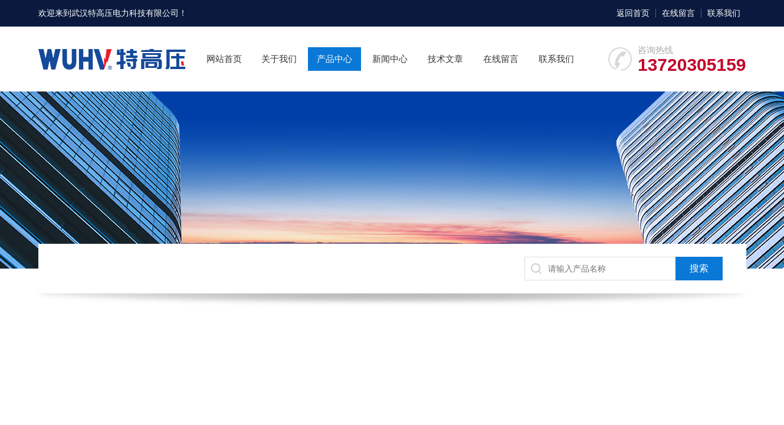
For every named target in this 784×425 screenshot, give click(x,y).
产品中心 (334, 59)
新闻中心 (390, 59)
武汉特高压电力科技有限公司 (125, 13)
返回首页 (632, 13)
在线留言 (678, 13)
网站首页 (224, 59)
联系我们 (723, 13)
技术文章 (445, 59)
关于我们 (279, 59)
